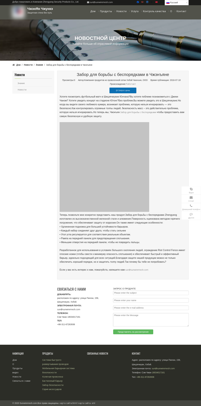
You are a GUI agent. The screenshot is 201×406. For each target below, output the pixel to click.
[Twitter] (152, 2)
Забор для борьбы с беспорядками (138, 112)
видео (15, 372)
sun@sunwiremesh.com (136, 269)
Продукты (17, 368)
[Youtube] (157, 2)
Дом (14, 359)
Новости (22, 89)
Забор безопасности (52, 385)
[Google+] (143, 2)
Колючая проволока (52, 376)
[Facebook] (138, 2)
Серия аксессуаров (52, 389)
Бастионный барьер (52, 380)
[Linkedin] (147, 2)
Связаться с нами (21, 380)
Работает (131, 84)
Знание (21, 83)
